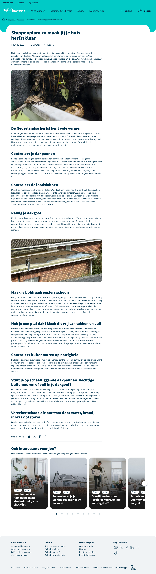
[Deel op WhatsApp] (45, 436)
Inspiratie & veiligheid (61, 10)
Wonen (21, 19)
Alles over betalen (19, 555)
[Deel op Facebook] (29, 436)
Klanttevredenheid (87, 552)
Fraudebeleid (65, 567)
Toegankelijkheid (49, 567)
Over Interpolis (86, 546)
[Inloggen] (145, 11)
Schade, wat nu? (52, 552)
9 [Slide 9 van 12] (91, 514)
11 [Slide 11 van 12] (102, 514)
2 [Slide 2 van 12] (54, 514)
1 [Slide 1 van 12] (48, 514)
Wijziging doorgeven (20, 549)
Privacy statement (31, 567)
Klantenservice (96, 10)
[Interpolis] (3, 19)
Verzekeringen (37, 10)
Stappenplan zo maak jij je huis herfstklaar (44, 19)
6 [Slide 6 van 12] (75, 514)
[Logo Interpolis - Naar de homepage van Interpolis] (14, 10)
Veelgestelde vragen (20, 546)
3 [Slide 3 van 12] (59, 514)
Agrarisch (33, 2)
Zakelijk (21, 2)
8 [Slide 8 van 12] (86, 514)
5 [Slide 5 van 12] (70, 514)
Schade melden (52, 549)
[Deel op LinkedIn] (40, 436)
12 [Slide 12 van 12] (107, 514)
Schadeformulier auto (55, 555)
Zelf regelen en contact (21, 552)
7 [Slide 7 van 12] (80, 514)
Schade (80, 10)
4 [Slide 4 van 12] (64, 514)
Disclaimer (15, 567)
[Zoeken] (125, 11)
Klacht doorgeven (87, 555)
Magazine (11, 19)
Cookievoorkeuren (82, 567)
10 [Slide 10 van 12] (97, 514)
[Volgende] (144, 483)
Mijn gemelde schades (55, 546)
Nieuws (82, 549)
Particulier (7, 2)
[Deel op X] (34, 436)
